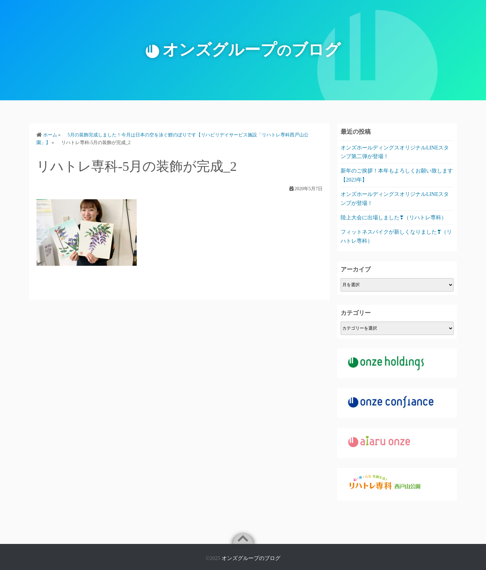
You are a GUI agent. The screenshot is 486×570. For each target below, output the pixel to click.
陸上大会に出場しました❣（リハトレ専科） (394, 217)
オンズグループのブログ (251, 558)
